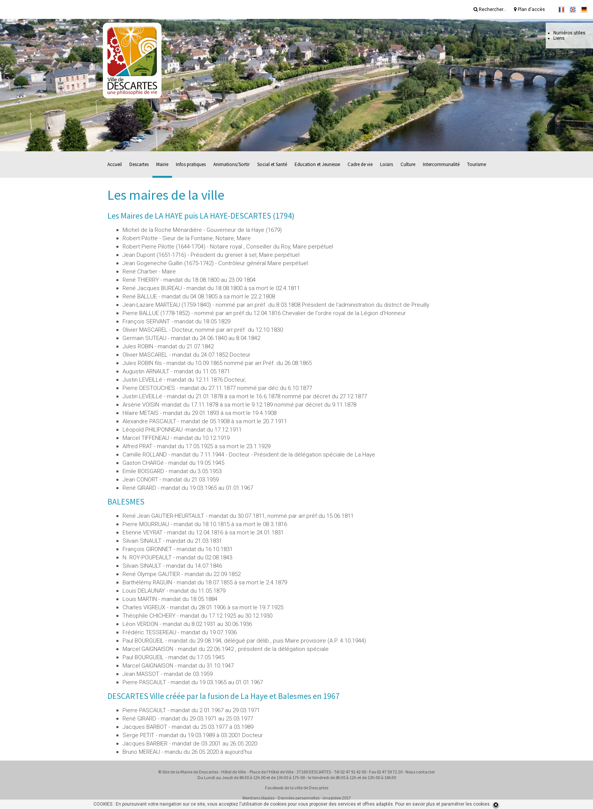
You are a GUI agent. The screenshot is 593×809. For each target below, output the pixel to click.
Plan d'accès (529, 9)
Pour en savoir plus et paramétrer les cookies (442, 804)
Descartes (139, 164)
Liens (559, 38)
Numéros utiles (569, 33)
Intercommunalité (441, 164)
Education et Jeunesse (317, 164)
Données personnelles (299, 798)
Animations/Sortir (231, 164)
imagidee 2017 (337, 798)
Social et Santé (272, 164)
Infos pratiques (191, 164)
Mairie (162, 164)
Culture (408, 164)
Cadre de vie (360, 164)
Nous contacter (420, 772)
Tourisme (476, 164)
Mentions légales (258, 798)
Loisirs (386, 164)
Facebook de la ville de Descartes (296, 787)
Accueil (114, 164)
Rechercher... (489, 9)
